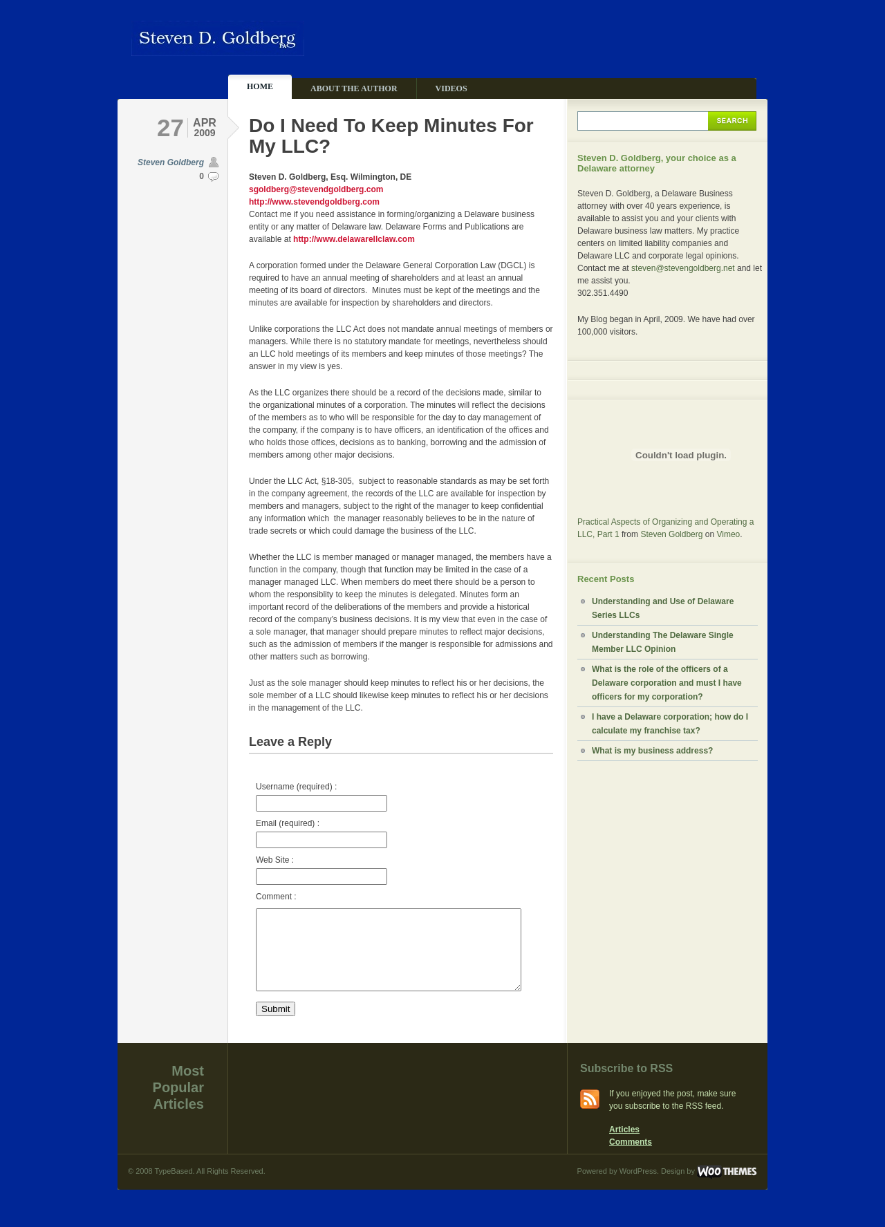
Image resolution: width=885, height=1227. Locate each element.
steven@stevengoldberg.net (683, 268)
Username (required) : (321, 797)
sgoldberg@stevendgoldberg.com (316, 189)
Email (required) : (321, 833)
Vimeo (728, 534)
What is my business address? (652, 751)
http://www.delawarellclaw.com (354, 239)
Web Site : (321, 870)
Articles (624, 1146)
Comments (630, 1158)
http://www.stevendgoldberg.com (314, 202)
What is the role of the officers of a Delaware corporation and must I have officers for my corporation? (667, 683)
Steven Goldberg (171, 162)
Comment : (276, 896)
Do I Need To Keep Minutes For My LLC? (391, 136)
